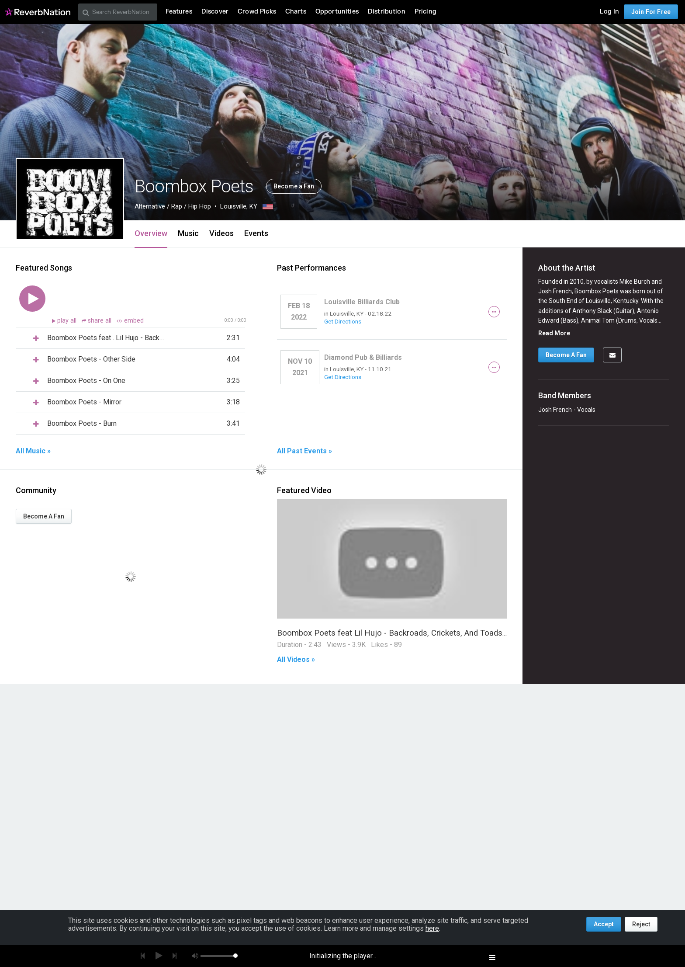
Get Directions (342, 321)
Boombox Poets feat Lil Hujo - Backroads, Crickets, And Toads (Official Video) (417, 632)
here (432, 928)
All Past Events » (304, 451)
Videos (221, 233)
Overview (151, 233)
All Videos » (296, 660)
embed (130, 320)
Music (188, 233)
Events (256, 233)
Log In (609, 11)
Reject (641, 924)
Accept (604, 924)
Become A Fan (43, 516)
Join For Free (651, 11)
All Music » (33, 451)
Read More (554, 333)
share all (97, 320)
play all (67, 320)
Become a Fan (293, 186)
